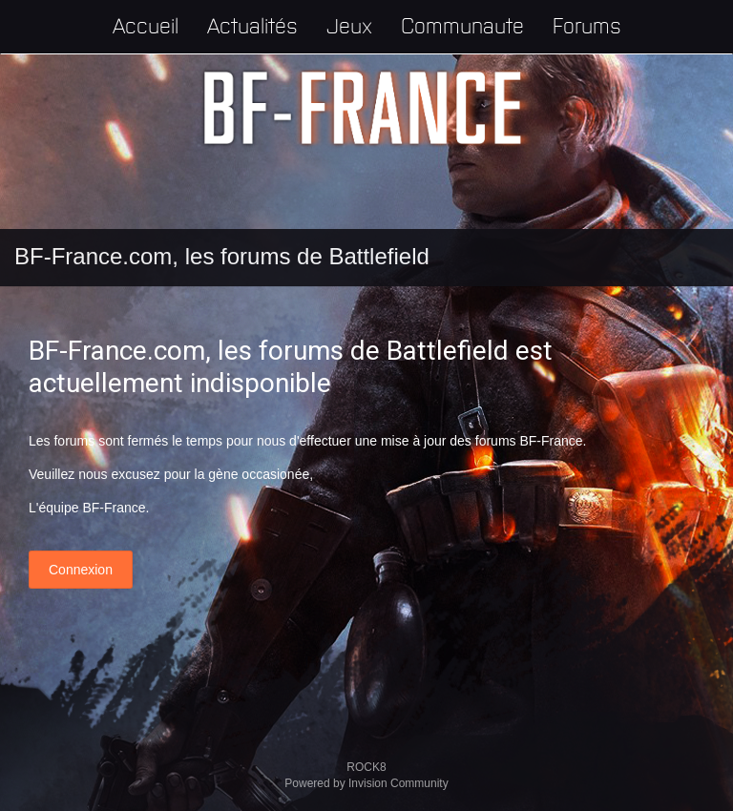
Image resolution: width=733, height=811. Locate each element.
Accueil (145, 24)
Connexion (81, 569)
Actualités (252, 24)
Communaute (462, 24)
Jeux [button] (349, 24)
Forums (587, 24)
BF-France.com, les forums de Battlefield (221, 256)
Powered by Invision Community (366, 783)
